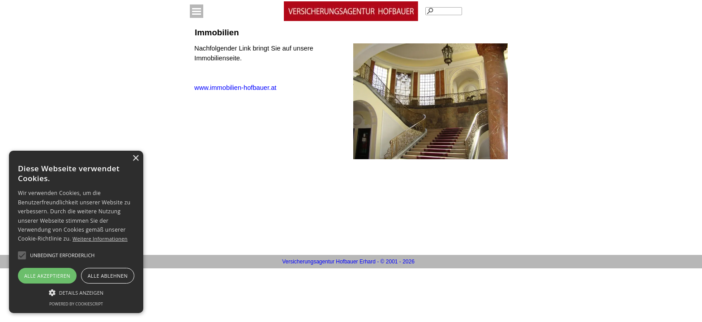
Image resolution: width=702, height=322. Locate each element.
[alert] (76, 232)
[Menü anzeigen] (196, 11)
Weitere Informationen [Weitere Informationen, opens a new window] (100, 238)
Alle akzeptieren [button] (47, 275)
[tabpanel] (271, 68)
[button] (62, 255)
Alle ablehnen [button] (108, 275)
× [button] (135, 158)
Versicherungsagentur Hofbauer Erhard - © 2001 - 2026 (348, 261)
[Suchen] (443, 11)
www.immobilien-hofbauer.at (235, 87)
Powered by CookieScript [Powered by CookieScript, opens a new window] (76, 304)
